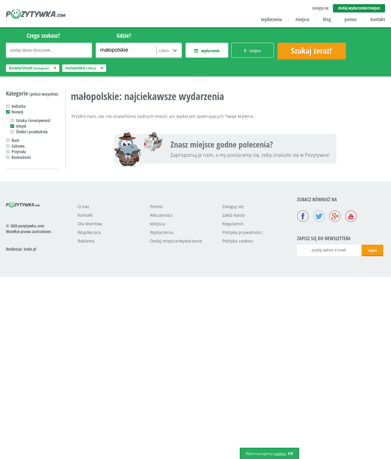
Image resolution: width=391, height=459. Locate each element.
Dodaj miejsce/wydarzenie (176, 423)
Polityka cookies (237, 423)
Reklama (86, 423)
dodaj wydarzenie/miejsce (359, 8)
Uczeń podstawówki (28, 309)
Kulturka (19, 106)
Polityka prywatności (242, 414)
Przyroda (19, 151)
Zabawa (18, 146)
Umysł (21, 126)
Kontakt (85, 397)
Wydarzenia (161, 414)
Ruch (15, 140)
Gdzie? (123, 35)
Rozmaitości (21, 157)
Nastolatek (21, 314)
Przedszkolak (22, 303)
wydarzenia (271, 19)
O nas (83, 388)
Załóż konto (233, 397)
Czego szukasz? (43, 35)
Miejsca (157, 406)
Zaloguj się (233, 388)
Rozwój (17, 112)
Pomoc (156, 388)
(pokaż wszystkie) (43, 94)
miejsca (302, 19)
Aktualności (161, 397)
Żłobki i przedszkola (32, 131)
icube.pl (30, 431)
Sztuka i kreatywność (33, 120)
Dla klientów (90, 406)
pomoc (350, 19)
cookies (280, 453)
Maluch (17, 297)
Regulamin (233, 406)
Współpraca (89, 414)
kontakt (378, 19)
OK (290, 453)
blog (327, 19)
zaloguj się (320, 8)
